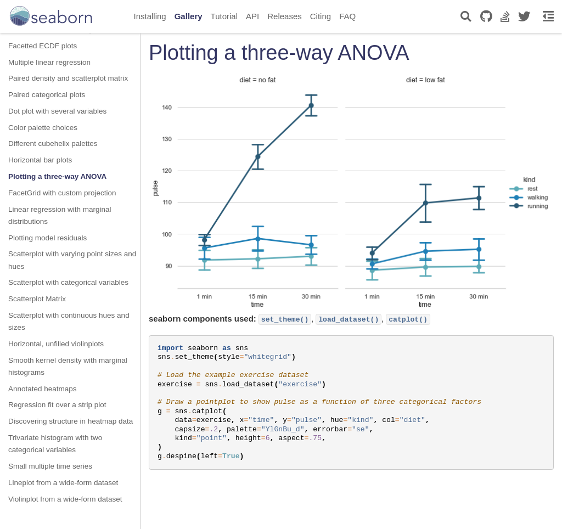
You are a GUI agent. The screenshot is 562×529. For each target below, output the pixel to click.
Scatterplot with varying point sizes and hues (72, 260)
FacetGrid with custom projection (62, 193)
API (252, 16)
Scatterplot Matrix (37, 299)
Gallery (189, 16)
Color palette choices (42, 127)
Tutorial (224, 16)
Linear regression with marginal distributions (59, 215)
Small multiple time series (50, 466)
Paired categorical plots (46, 95)
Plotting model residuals (47, 238)
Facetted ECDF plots (42, 46)
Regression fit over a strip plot (57, 405)
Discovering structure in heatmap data (70, 421)
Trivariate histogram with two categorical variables (55, 444)
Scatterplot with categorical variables (68, 282)
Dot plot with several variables (57, 111)
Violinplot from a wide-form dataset (65, 499)
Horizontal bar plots (40, 160)
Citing (320, 16)
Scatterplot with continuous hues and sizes (69, 321)
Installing (150, 16)
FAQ (347, 16)
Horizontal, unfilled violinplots (56, 344)
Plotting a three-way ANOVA (57, 176)
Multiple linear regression (49, 62)
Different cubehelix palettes (53, 143)
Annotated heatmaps (42, 389)
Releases (284, 16)
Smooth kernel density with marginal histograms (67, 366)
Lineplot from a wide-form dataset (63, 483)
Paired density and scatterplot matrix (68, 78)
